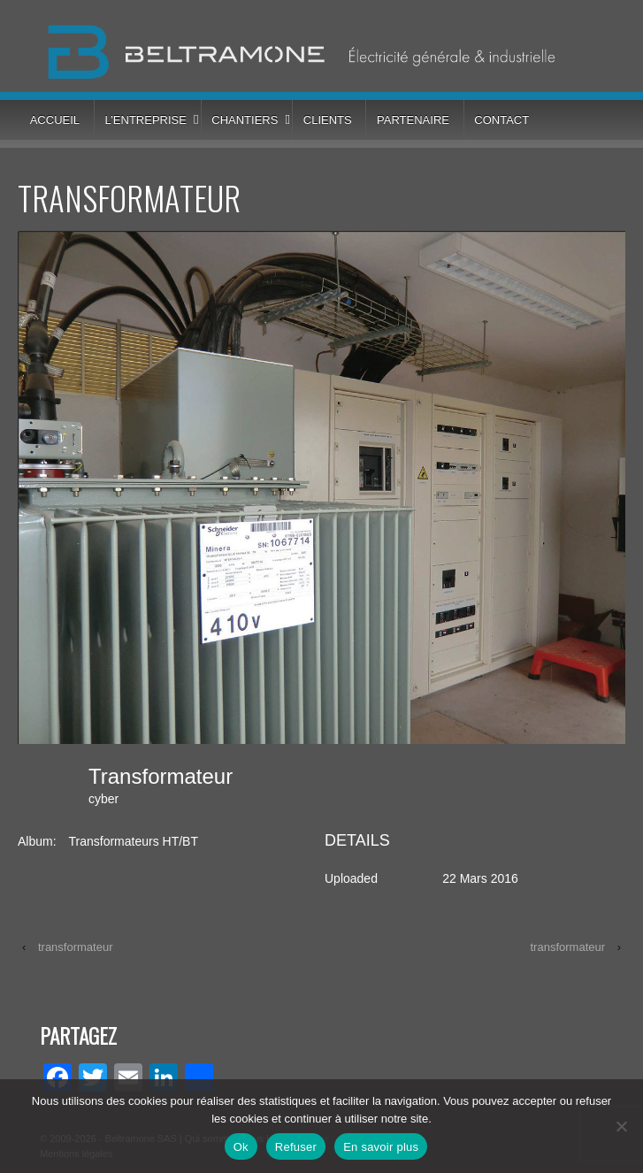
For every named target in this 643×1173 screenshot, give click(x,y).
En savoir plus (380, 1147)
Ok (241, 1147)
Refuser (296, 1147)
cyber (103, 799)
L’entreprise (145, 119)
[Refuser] (621, 1126)
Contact (501, 119)
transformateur (75, 947)
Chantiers (244, 119)
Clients (327, 119)
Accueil (55, 119)
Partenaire (413, 119)
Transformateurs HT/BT (133, 841)
